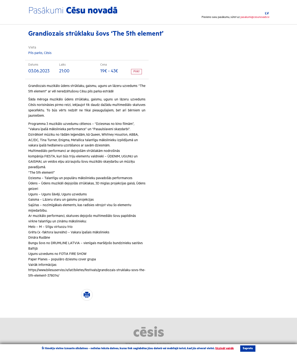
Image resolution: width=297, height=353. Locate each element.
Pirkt (136, 71)
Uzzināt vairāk (224, 348)
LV (267, 13)
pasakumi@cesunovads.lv (254, 17)
